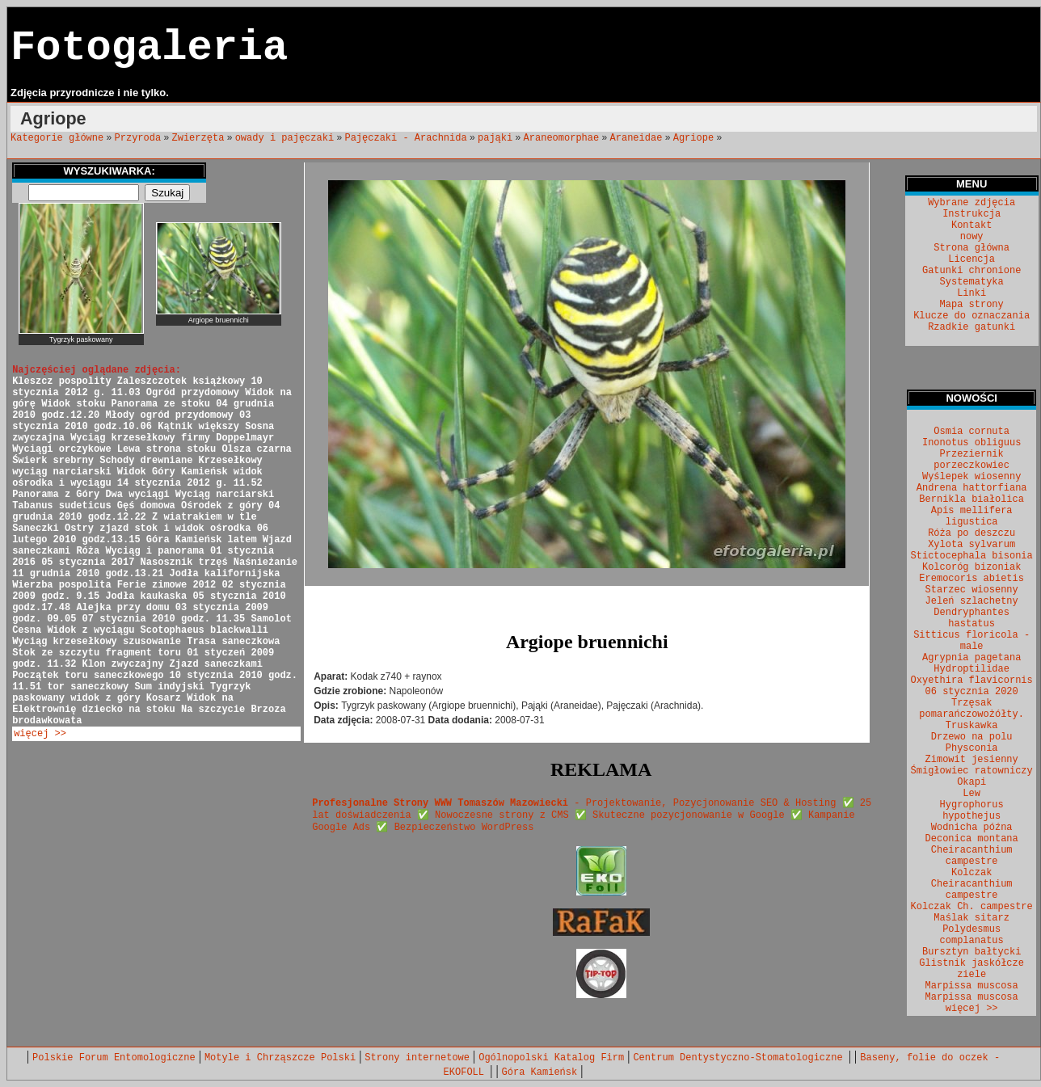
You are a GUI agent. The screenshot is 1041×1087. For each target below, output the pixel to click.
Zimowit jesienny (971, 759)
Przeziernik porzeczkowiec (971, 460)
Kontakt (971, 225)
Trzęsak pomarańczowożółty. (971, 708)
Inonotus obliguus (971, 443)
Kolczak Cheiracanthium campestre (972, 884)
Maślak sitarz (971, 918)
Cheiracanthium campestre (972, 856)
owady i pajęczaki (284, 138)
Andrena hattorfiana (972, 488)
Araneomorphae (562, 138)
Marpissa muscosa (971, 986)
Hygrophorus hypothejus (972, 810)
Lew (971, 793)
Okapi (971, 782)
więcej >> (40, 733)
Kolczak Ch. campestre (972, 906)
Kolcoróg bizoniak (971, 567)
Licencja (971, 259)
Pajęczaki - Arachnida (405, 138)
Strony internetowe (417, 1058)
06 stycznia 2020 (971, 691)
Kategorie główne (57, 138)
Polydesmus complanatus (972, 935)
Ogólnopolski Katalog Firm (551, 1058)
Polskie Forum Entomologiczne (114, 1058)
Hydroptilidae (971, 669)
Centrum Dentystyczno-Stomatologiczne (740, 1058)
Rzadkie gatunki (971, 327)
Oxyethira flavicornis (972, 680)
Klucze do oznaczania (971, 316)
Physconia (972, 748)
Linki (971, 293)
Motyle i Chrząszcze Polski (280, 1058)
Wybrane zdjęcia (971, 203)
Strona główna (971, 248)
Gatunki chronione (971, 270)
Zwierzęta (198, 138)
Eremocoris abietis (971, 578)
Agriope (693, 138)
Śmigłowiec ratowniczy (972, 771)
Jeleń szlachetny (971, 601)
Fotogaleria (149, 48)
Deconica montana (971, 839)
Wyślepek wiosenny (971, 476)
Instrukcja (971, 214)
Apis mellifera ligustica (972, 516)
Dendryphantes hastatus (971, 618)
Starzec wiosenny (971, 590)
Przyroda (138, 138)
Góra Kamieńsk (540, 1072)
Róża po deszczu (971, 533)
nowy (972, 236)
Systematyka (972, 282)
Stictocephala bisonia (972, 556)
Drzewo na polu (972, 737)
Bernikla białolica (971, 499)
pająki (495, 138)
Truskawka (972, 725)
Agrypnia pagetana (971, 658)
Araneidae (636, 138)
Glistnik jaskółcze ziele (971, 969)
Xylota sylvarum (971, 544)
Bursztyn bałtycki (971, 952)
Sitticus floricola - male (971, 641)
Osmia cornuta (971, 431)
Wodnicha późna (972, 827)
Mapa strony (972, 304)
